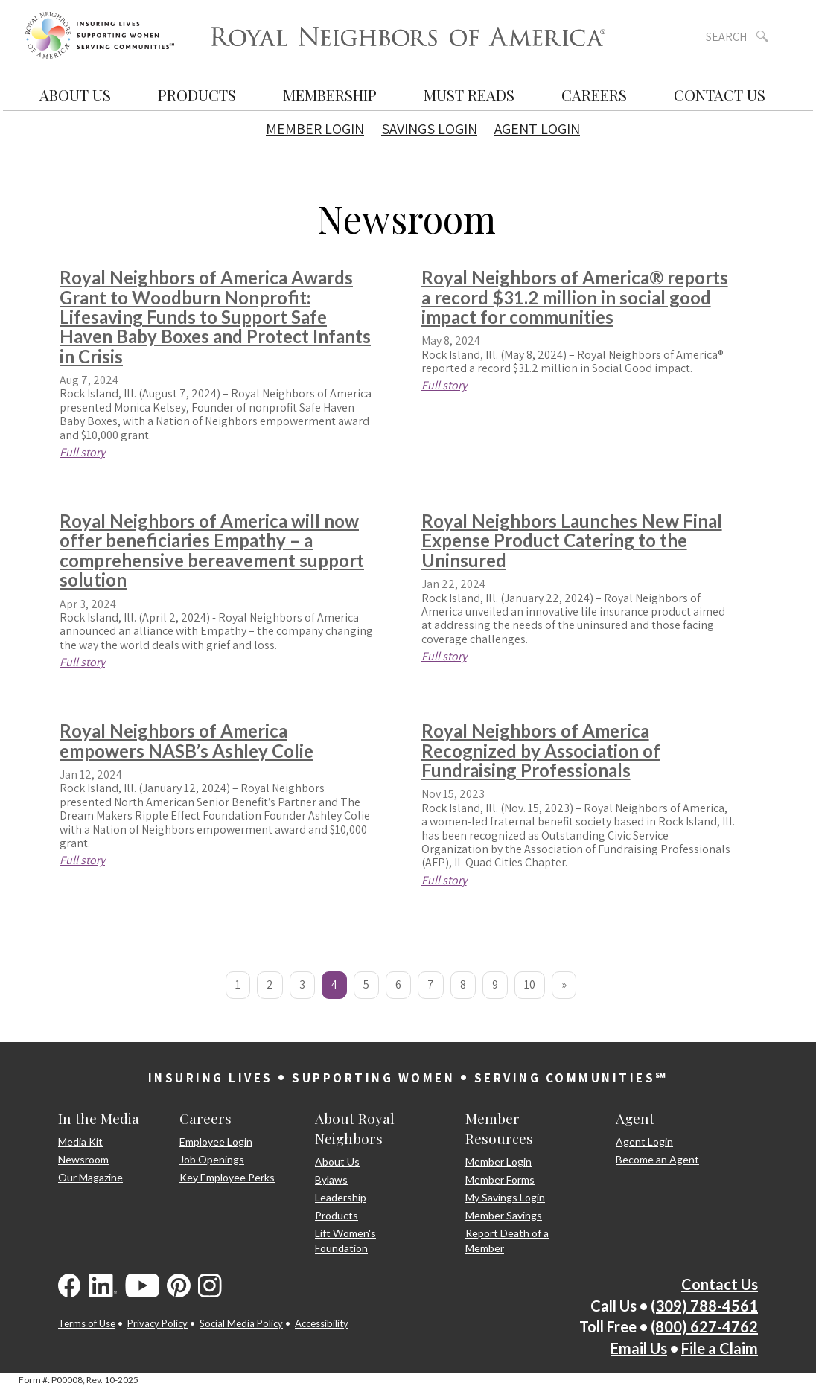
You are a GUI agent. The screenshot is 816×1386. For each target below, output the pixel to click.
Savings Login (429, 128)
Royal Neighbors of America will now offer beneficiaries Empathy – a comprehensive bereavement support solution (212, 550)
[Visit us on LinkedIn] (103, 1285)
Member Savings (503, 1215)
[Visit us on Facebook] (70, 1285)
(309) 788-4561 (704, 1306)
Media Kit (80, 1141)
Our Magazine (90, 1177)
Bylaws (331, 1179)
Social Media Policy (241, 1323)
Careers (594, 95)
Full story (82, 451)
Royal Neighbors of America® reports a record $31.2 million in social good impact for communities (574, 297)
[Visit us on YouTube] (142, 1285)
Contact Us (719, 95)
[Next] (564, 985)
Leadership (340, 1197)
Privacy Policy (157, 1323)
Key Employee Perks (227, 1177)
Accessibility (321, 1323)
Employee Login (215, 1141)
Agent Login (537, 128)
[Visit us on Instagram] (210, 1285)
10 (529, 984)
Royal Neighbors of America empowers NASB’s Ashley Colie (186, 740)
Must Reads (469, 95)
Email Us (639, 1348)
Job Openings (211, 1159)
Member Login (315, 128)
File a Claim (719, 1348)
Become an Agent (657, 1159)
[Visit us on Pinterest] (179, 1285)
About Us (75, 95)
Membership (330, 95)
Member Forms (500, 1179)
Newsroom (83, 1159)
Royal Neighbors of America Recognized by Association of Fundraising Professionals (540, 750)
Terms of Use (86, 1323)
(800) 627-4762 (704, 1326)
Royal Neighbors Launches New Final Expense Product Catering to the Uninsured (571, 540)
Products (197, 95)
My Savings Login (505, 1197)
